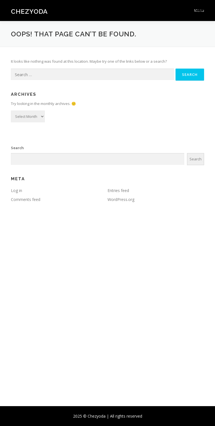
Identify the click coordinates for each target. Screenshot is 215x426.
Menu (199, 10)
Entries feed (118, 190)
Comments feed (25, 199)
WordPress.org (121, 199)
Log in (16, 190)
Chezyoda (29, 11)
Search (17, 147)
